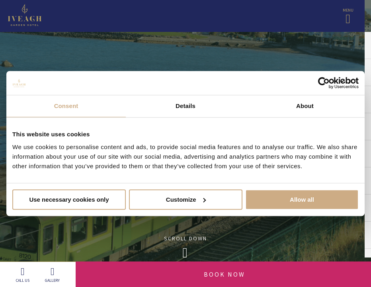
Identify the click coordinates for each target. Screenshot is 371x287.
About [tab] (305, 105)
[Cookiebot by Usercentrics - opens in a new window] (324, 83)
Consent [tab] (66, 105)
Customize (186, 199)
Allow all (302, 199)
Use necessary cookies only (69, 199)
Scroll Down (185, 249)
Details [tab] (185, 105)
